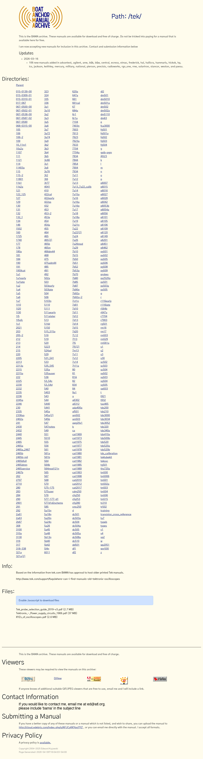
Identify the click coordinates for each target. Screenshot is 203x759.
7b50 (75, 259)
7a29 (75, 247)
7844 (75, 160)
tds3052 (105, 423)
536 (46, 377)
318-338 (21, 548)
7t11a (75, 366)
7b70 (75, 274)
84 (73, 388)
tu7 (102, 518)
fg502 (104, 137)
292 (18, 510)
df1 (74, 548)
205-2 (19, 335)
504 (46, 293)
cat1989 (77, 468)
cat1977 (77, 446)
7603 (75, 129)
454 (46, 221)
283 (18, 491)
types (104, 526)
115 (18, 171)
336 (46, 103)
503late (48, 289)
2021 (19, 327)
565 (46, 472)
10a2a (19, 148)
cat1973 (77, 438)
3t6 (46, 179)
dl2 (102, 91)
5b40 (47, 541)
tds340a (105, 430)
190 (18, 263)
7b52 (75, 267)
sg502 (104, 373)
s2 (102, 350)
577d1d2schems (53, 503)
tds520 (104, 442)
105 (18, 129)
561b (47, 457)
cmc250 (76, 507)
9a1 (74, 392)
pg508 (104, 267)
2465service (23, 468)
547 (46, 423)
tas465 (104, 404)
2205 (19, 358)
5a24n (47, 522)
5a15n (47, 510)
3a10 (47, 110)
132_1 (19, 217)
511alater (49, 316)
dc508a (76, 537)
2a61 (19, 514)
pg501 (104, 251)
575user (49, 491)
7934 (75, 171)
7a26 (75, 240)
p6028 (104, 198)
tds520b (105, 449)
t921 (103, 396)
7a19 (75, 221)
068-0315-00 (24, 126)
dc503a (76, 518)
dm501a (105, 103)
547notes (49, 427)
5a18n (47, 514)
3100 (19, 529)
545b (47, 419)
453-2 (47, 213)
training (105, 510)
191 (18, 267)
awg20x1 (77, 423)
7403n (75, 126)
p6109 (104, 228)
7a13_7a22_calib (81, 187)
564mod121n (51, 468)
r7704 (104, 316)
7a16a (75, 202)
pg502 (104, 255)
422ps (47, 202)
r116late (105, 305)
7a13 (75, 183)
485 (46, 267)
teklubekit (106, 457)
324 (46, 95)
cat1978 (77, 449)
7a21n (75, 225)
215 (18, 350)
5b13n (47, 537)
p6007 (104, 183)
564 (46, 461)
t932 (103, 400)
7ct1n (75, 301)
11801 (19, 179)
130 (18, 206)
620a (75, 91)
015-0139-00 (24, 91)
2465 (19, 442)
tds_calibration (109, 453)
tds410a (105, 434)
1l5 (18, 316)
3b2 (46, 145)
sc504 (104, 369)
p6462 (104, 247)
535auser (49, 373)
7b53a (75, 270)
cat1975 (77, 442)
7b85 (75, 282)
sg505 (104, 385)
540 (46, 388)
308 (18, 526)
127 (18, 198)
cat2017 (77, 487)
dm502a (105, 110)
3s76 (47, 171)
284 (18, 495)
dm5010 (105, 99)
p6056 (104, 213)
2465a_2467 (23, 449)
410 (46, 190)
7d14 (75, 324)
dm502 (104, 107)
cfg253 (76, 499)
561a (47, 453)
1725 (19, 236)
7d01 (75, 305)
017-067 (21, 103)
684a (75, 110)
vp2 (103, 537)
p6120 (104, 232)
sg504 (104, 381)
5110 (47, 305)
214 (18, 347)
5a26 (47, 526)
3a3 (46, 118)
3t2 (46, 175)
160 (18, 232)
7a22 (75, 228)
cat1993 (77, 472)
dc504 (75, 522)
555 (46, 442)
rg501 (104, 324)
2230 (19, 385)
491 (46, 270)
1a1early (21, 278)
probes (104, 274)
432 (46, 206)
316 (18, 541)
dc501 (75, 514)
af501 (75, 411)
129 (18, 202)
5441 (47, 407)
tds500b (105, 438)
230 (18, 407)
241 (18, 423)
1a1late (20, 282)
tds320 (104, 427)
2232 (19, 388)
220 (18, 354)
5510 (47, 438)
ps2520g (105, 278)
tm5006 (105, 476)
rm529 (104, 339)
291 (18, 507)
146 (18, 225)
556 (46, 446)
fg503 (104, 141)
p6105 (104, 221)
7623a (75, 141)
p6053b (105, 206)
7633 (75, 145)
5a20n (47, 518)
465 (46, 236)
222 (18, 377)
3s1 (46, 164)
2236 (19, 396)
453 (46, 209)
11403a (20, 167)
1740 (19, 240)
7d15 (75, 327)
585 (46, 507)
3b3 (46, 148)
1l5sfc (19, 320)
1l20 (18, 308)
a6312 (75, 404)
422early (49, 198)
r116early (106, 301)
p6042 (104, 202)
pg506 (104, 263)
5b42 (47, 545)
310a (19, 533)
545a (47, 411)
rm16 (103, 327)
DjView (58, 678)
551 (46, 434)
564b (47, 465)
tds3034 (105, 419)
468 (46, 255)
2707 (19, 480)
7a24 (75, 236)
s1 (102, 347)
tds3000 (105, 415)
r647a (104, 312)
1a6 (18, 297)
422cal (48, 194)
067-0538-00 (24, 114)
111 (18, 156)
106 (18, 133)
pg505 (104, 259)
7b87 (75, 286)
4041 (47, 187)
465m (47, 247)
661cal (76, 103)
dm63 (104, 118)
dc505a (76, 533)
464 (46, 232)
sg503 (104, 377)
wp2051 (105, 545)
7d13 (75, 320)
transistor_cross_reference (116, 514)
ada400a (77, 407)
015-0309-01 (24, 95)
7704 (75, 148)
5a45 (47, 529)
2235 (19, 392)
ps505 (104, 289)
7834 (75, 156)
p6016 (104, 190)
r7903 (104, 320)
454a (47, 225)
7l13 (74, 339)
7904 (75, 167)
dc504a (76, 526)
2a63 (19, 518)
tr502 (104, 507)
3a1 (46, 107)
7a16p (75, 206)
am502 (76, 415)
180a (19, 251)
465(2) (48, 240)
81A (74, 377)
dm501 (104, 95)
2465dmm (21, 465)
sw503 (104, 388)
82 (73, 381)
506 (46, 297)
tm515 (104, 499)
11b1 (19, 183)
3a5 (46, 122)
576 (46, 495)
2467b (19, 472)
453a (47, 217)
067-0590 (21, 122)
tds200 (104, 407)
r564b (104, 308)
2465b (19, 453)
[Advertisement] (76, 631)
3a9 (46, 141)
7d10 (75, 308)
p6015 (104, 187)
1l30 (18, 312)
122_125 (21, 194)
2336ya (20, 415)
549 (46, 430)
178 (18, 247)
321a (19, 552)
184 (18, 259)
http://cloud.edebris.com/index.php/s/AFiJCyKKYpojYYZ (51, 727)
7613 (75, 133)
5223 (47, 347)
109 (18, 141)
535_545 (49, 366)
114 (18, 164)
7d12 (75, 316)
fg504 (104, 145)
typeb (104, 522)
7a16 (75, 198)
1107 (19, 152)
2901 (19, 503)
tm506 (104, 495)
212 (18, 339)
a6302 (75, 400)
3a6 (46, 126)
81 (73, 373)
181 (18, 255)
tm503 (104, 487)
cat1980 (77, 453)
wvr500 (105, 548)
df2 (74, 552)
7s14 (75, 362)
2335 (19, 411)
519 (46, 339)
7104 (75, 122)
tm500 (104, 472)
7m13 (75, 350)
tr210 (104, 503)
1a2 (18, 286)
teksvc (104, 461)
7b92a (75, 293)
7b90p (75, 289)
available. (45, 742)
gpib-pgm (106, 152)
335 (46, 99)
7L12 (75, 335)
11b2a (19, 187)
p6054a (105, 209)
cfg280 (76, 503)
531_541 (49, 358)
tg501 (104, 465)
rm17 (103, 331)
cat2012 (77, 484)
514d (47, 324)
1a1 (18, 274)
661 (74, 99)
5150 (47, 327)
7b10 (75, 251)
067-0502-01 (24, 110)
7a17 (75, 209)
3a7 (46, 129)
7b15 (75, 255)
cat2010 (77, 480)
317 (18, 545)
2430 (19, 427)
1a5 (18, 293)
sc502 (104, 362)
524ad (47, 350)
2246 (19, 404)
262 (18, 476)
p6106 (104, 225)
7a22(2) (77, 232)
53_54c (48, 381)
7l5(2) (75, 347)
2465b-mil (22, 457)
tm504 (104, 491)
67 (73, 107)
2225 (19, 381)
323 (46, 91)
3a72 (47, 133)
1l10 (18, 305)
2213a (19, 366)
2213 (19, 362)
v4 (102, 533)
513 (46, 320)
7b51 (75, 263)
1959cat (20, 270)
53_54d (48, 385)
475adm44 (50, 263)
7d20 (75, 331)
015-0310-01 (24, 99)
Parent (20, 85)
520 (46, 343)
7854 (75, 164)
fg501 (104, 129)
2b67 (19, 522)
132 (18, 213)
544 (46, 400)
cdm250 (76, 491)
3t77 (46, 183)
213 (18, 343)
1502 (19, 228)
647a (75, 95)
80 (73, 369)
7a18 (75, 213)
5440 (47, 404)
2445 (19, 438)
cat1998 (77, 476)
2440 (19, 434)
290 (18, 499)
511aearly (50, 312)
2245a (19, 400)
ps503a (105, 286)
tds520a (105, 446)
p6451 (104, 244)
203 (18, 331)
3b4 (46, 152)
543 (46, 396)
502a (47, 278)
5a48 (47, 533)
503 (46, 282)
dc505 (75, 529)
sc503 (104, 366)
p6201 (104, 240)
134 (18, 221)
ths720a (105, 468)
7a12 (75, 179)
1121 (19, 160)
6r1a (75, 118)
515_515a (49, 331)
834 (74, 385)
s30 (103, 358)
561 (46, 449)
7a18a (75, 217)
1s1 (18, 324)
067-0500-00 (24, 107)
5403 (47, 392)
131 (18, 209)
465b (47, 244)
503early (49, 286)
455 (46, 228)
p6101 (104, 217)
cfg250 (76, 495)
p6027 (104, 194)
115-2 (19, 175)
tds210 (104, 411)
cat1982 (77, 461)
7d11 (75, 312)
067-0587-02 (24, 118)
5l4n (46, 548)
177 (18, 244)
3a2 (46, 114)
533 (46, 362)
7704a (75, 152)
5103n (47, 301)
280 (18, 487)
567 (46, 476)
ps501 (104, 282)
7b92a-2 (77, 297)
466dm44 (49, 251)
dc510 (75, 541)
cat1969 (77, 434)
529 (46, 354)
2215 (19, 369)
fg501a (104, 133)
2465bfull (21, 461)
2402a (19, 419)
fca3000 (105, 126)
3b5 (46, 156)
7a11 (75, 175)
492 (46, 274)
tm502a (105, 484)
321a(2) (20, 556)
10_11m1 (21, 145)
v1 (102, 529)
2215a (19, 373)
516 (46, 335)
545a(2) (49, 415)
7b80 (75, 278)
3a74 (47, 137)
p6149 (104, 236)
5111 (47, 308)
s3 (102, 354)
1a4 (18, 289)
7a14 (75, 190)
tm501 (104, 480)
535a (47, 369)
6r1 (74, 114)
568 (46, 480)
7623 (75, 137)
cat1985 (77, 465)
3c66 (47, 160)
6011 (47, 552)
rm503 (104, 335)
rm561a (105, 343)
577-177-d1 (51, 499)
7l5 (74, 343)
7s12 (75, 358)
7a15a (75, 194)
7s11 (75, 354)
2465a (19, 446)
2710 (19, 484)
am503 (76, 419)
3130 (19, 537)
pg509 (104, 270)
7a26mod (77, 244)
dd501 (75, 545)
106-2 (19, 137)
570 (46, 484)
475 (46, 259)
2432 (19, 430)
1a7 (18, 301)
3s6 (46, 167)
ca (73, 430)
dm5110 (105, 114)
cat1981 (77, 457)
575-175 (49, 487)
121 (18, 190)
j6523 (104, 156)
